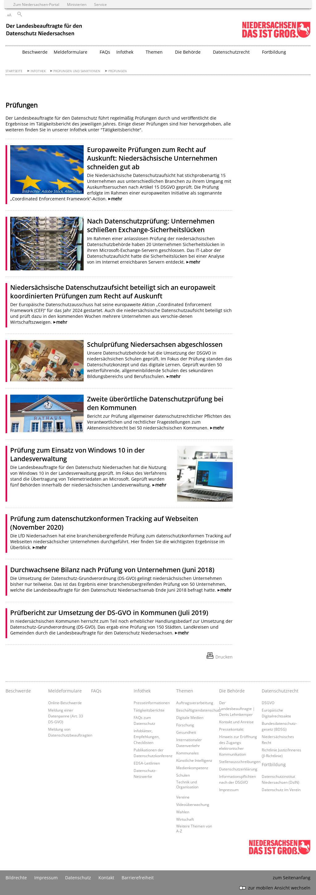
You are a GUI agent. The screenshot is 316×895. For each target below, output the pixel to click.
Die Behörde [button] (188, 52)
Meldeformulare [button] (70, 52)
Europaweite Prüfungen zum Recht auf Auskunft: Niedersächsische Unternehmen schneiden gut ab (152, 158)
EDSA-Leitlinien (147, 763)
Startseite (14, 71)
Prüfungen (117, 71)
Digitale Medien (189, 717)
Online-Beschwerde (65, 702)
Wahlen (182, 811)
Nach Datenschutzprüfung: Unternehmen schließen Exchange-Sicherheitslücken (150, 225)
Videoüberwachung (192, 804)
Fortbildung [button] (274, 52)
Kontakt (106, 878)
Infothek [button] (124, 52)
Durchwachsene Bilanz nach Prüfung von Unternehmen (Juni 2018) (112, 569)
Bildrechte (16, 878)
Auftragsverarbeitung (194, 702)
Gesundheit (186, 732)
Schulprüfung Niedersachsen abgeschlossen (154, 344)
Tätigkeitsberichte (149, 710)
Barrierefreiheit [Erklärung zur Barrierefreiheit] (138, 878)
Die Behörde (232, 691)
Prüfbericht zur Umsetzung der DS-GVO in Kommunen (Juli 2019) (109, 612)
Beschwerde (35, 52)
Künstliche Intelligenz (194, 760)
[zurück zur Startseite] (45, 30)
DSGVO (268, 702)
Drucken (224, 657)
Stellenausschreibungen (239, 761)
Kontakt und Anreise (236, 721)
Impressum (229, 789)
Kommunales (187, 752)
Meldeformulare (65, 691)
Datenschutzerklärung (238, 768)
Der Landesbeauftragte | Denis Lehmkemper (237, 708)
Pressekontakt (231, 729)
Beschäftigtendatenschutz (198, 710)
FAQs (105, 52)
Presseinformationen (152, 702)
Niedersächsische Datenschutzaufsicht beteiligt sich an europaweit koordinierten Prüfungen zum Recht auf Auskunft (112, 291)
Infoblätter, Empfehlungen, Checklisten (147, 736)
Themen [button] (154, 52)
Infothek (38, 71)
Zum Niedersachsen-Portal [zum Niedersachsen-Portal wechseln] (36, 4)
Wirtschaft (185, 819)
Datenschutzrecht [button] (231, 52)
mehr (116, 199)
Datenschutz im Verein (281, 789)
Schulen (183, 775)
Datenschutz (78, 878)
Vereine (182, 796)
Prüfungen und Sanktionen (76, 71)
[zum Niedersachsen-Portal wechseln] (276, 36)
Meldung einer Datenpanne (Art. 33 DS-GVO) (65, 716)
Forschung (185, 724)
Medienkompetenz (192, 767)
